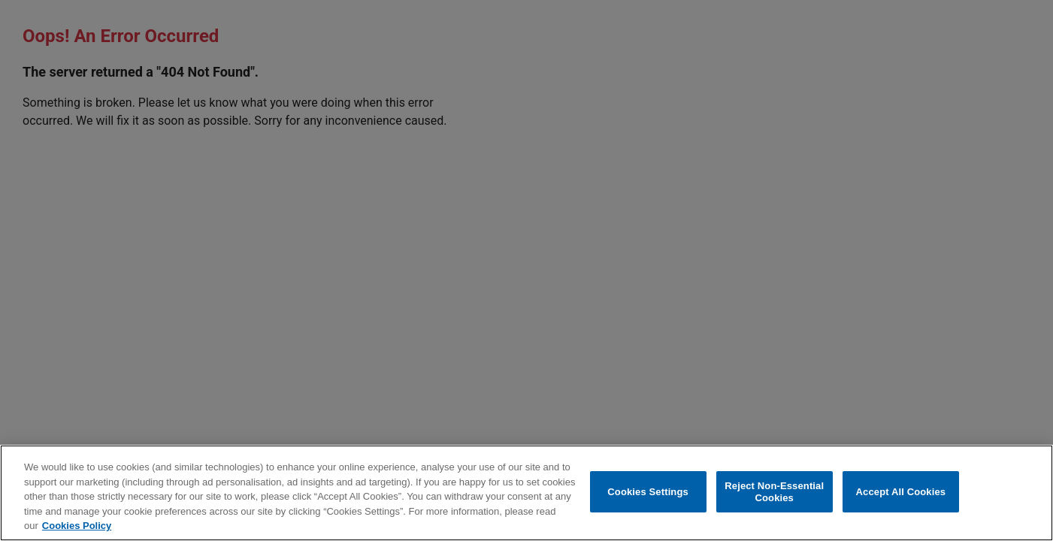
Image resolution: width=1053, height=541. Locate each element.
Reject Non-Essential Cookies (774, 491)
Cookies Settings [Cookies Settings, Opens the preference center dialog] (647, 491)
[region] (526, 493)
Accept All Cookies (901, 491)
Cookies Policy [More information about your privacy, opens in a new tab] (76, 525)
